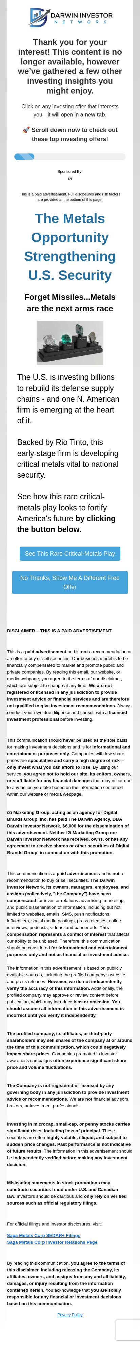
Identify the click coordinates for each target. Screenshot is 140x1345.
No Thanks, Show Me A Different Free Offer (70, 582)
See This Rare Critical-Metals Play (70, 553)
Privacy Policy (70, 1315)
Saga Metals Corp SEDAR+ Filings (44, 1235)
